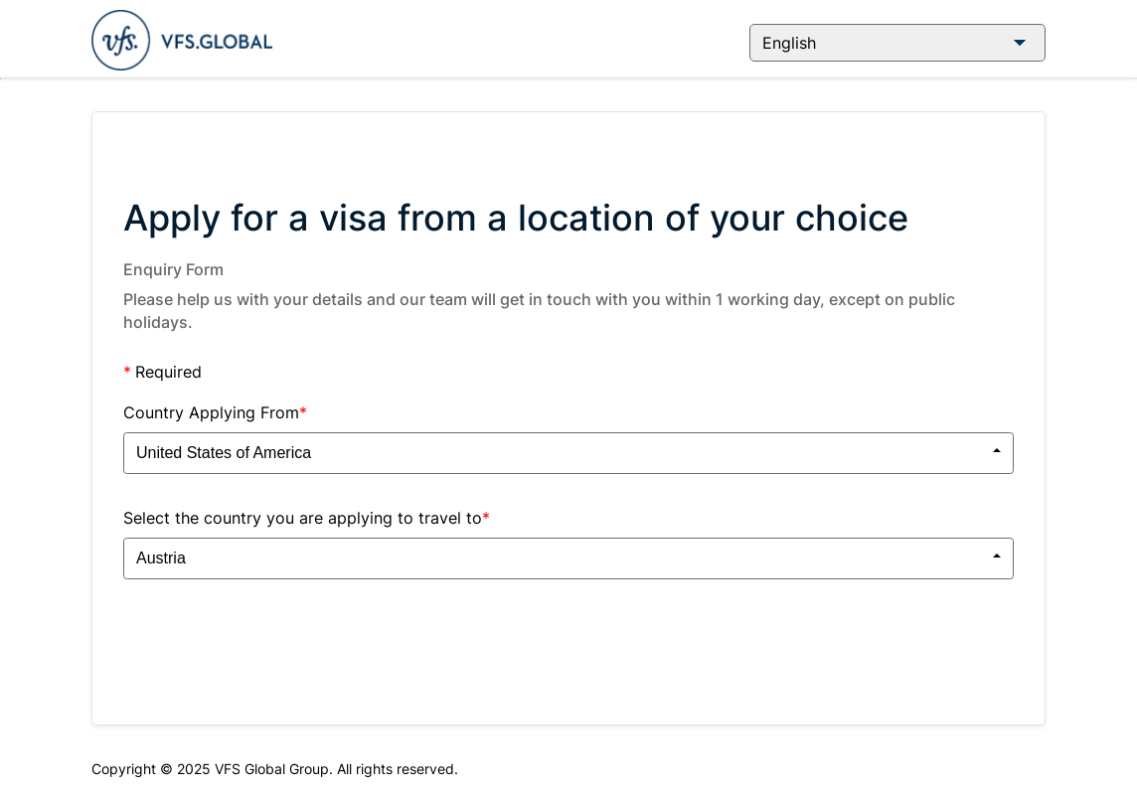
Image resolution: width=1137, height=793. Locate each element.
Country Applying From (215, 412)
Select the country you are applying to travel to (306, 518)
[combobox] (568, 453)
